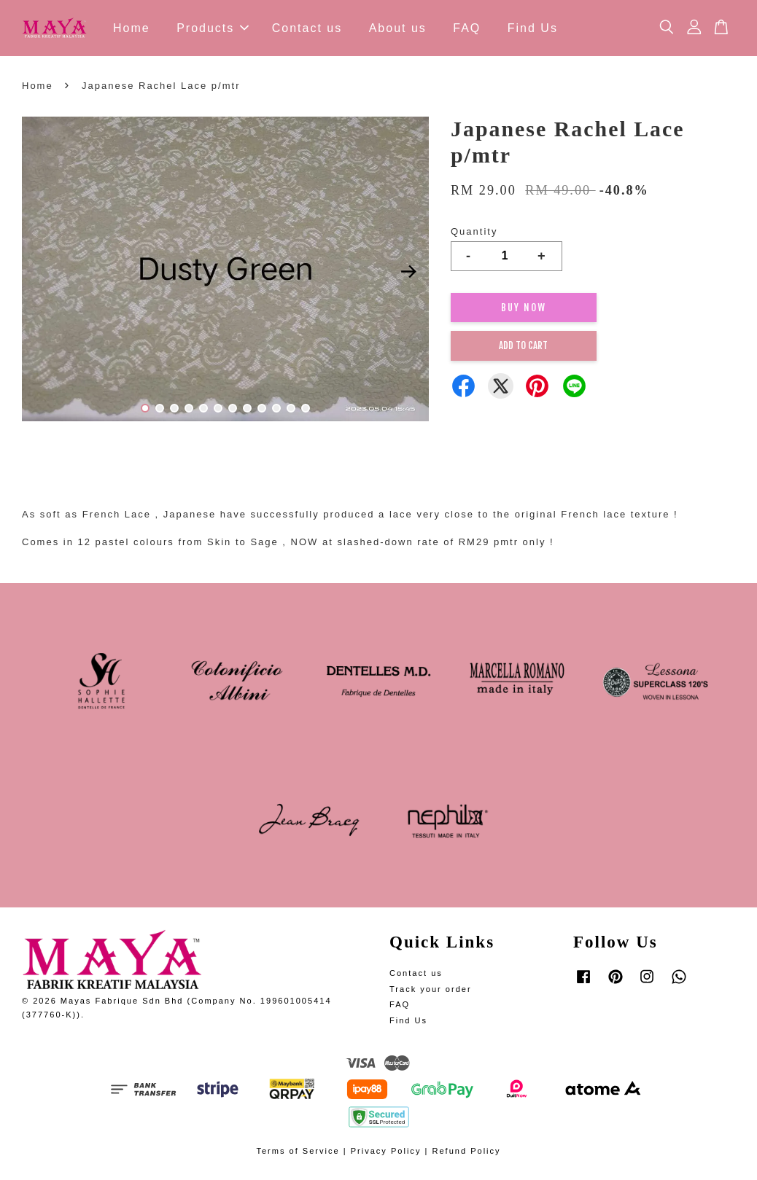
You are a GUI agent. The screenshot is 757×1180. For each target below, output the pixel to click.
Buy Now (523, 307)
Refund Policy (466, 1150)
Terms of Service (297, 1150)
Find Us (533, 28)
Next (409, 271)
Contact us (307, 28)
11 (291, 408)
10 (276, 408)
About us (398, 28)
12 (305, 408)
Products (212, 28)
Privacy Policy (386, 1150)
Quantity (474, 231)
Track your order (430, 989)
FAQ (467, 28)
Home (131, 28)
